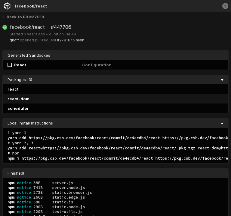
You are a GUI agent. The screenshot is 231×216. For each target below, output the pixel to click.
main (80, 40)
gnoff (14, 40)
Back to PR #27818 (23, 16)
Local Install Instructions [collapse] (115, 123)
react (13, 89)
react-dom (18, 98)
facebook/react (30, 6)
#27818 (63, 40)
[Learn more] (225, 6)
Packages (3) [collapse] (115, 79)
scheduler (18, 108)
